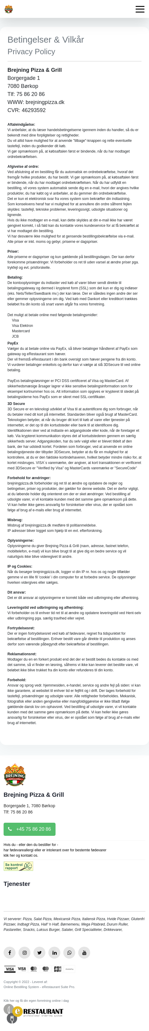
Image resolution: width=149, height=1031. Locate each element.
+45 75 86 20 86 (29, 829)
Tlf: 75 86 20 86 (18, 812)
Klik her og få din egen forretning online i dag (36, 1000)
